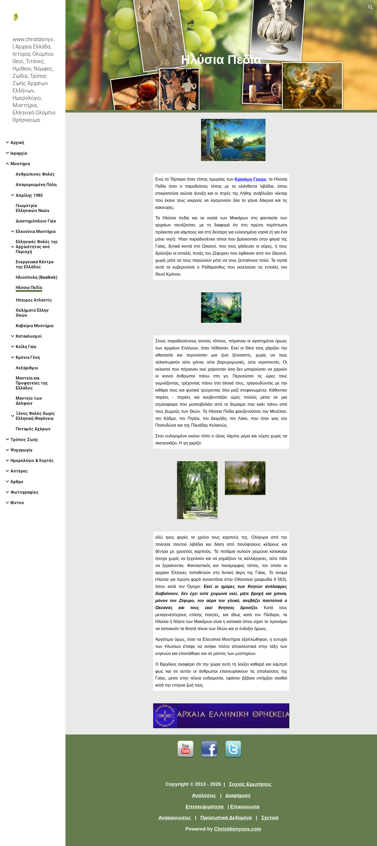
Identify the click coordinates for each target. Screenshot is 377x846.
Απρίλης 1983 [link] (29, 195)
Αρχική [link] (17, 142)
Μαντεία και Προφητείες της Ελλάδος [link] (32, 383)
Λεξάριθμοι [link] (27, 367)
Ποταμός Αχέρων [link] (33, 428)
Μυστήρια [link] (20, 163)
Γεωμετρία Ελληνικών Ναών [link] (32, 208)
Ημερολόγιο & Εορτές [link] (32, 460)
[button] (370, 7)
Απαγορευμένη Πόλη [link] (36, 184)
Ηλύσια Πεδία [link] (29, 287)
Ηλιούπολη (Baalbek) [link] (36, 277)
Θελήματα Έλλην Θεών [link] (32, 313)
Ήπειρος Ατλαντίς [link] (34, 300)
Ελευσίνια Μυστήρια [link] (36, 231)
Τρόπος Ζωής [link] (24, 439)
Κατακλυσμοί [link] (29, 336)
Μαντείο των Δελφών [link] (29, 401)
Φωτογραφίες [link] (24, 492)
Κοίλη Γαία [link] (26, 346)
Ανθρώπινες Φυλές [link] (35, 174)
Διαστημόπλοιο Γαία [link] (36, 221)
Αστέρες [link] (19, 471)
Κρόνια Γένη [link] (28, 357)
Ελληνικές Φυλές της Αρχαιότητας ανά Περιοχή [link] (37, 246)
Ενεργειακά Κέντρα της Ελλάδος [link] (34, 264)
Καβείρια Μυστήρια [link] (34, 325)
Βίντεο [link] (17, 502)
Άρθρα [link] (16, 481)
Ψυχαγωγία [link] (21, 450)
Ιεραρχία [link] (18, 153)
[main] (221, 56)
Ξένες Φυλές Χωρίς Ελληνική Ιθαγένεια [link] (35, 416)
